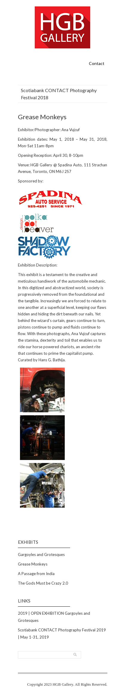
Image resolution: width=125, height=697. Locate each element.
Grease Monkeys (32, 564)
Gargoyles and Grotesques (41, 554)
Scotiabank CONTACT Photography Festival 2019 (62, 630)
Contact (96, 63)
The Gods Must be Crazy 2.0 (43, 583)
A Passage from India (36, 573)
